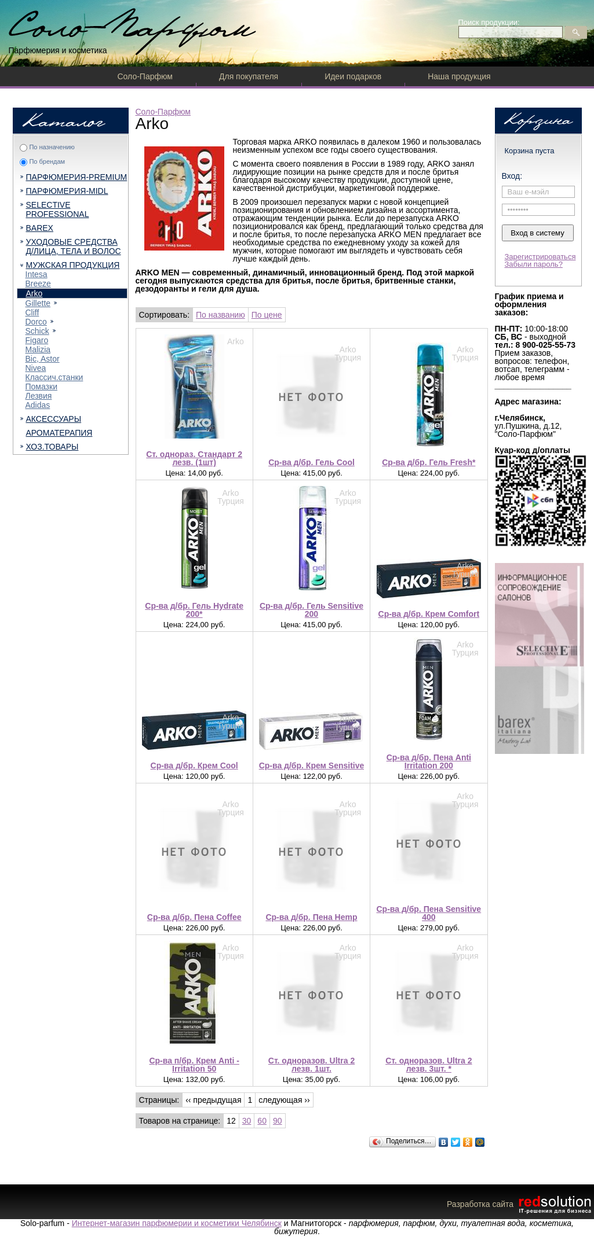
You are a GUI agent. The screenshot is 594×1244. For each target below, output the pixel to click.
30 (247, 1120)
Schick (37, 331)
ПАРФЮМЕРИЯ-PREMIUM (76, 177)
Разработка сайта (520, 1204)
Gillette (38, 303)
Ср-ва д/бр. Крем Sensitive (312, 765)
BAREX (39, 228)
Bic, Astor (42, 358)
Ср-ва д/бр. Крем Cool (194, 765)
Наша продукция (459, 76)
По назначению (51, 146)
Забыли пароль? (534, 264)
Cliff (32, 312)
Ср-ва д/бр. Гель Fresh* (428, 462)
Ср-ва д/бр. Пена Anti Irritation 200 (429, 761)
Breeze (38, 283)
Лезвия (38, 395)
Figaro (37, 340)
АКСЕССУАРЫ (54, 419)
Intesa (36, 274)
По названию (220, 314)
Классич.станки (54, 377)
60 (262, 1120)
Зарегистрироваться (540, 256)
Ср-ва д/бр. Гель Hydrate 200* (194, 610)
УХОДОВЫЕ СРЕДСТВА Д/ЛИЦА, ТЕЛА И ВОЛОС (73, 246)
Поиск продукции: (489, 22)
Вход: (512, 176)
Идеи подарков (353, 76)
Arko (34, 293)
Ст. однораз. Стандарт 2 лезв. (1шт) (194, 458)
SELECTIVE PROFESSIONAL (57, 209)
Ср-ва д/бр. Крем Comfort (429, 614)
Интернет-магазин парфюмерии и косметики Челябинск (177, 1223)
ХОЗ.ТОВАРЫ (52, 446)
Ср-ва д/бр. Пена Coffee (194, 917)
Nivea (35, 368)
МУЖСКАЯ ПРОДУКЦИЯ (73, 265)
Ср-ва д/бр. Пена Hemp (311, 917)
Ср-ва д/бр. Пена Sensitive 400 (429, 913)
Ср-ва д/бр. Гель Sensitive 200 (311, 610)
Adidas (37, 405)
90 (277, 1120)
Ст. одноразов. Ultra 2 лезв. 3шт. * (428, 1064)
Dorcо (36, 321)
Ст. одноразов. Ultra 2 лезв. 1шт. (311, 1064)
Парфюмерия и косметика (58, 50)
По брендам (47, 161)
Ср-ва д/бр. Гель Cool (311, 462)
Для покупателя (248, 76)
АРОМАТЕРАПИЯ (59, 432)
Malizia (38, 349)
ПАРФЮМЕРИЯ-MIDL (67, 191)
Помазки (41, 386)
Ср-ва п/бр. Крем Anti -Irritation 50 (194, 1064)
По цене (267, 314)
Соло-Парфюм (145, 76)
